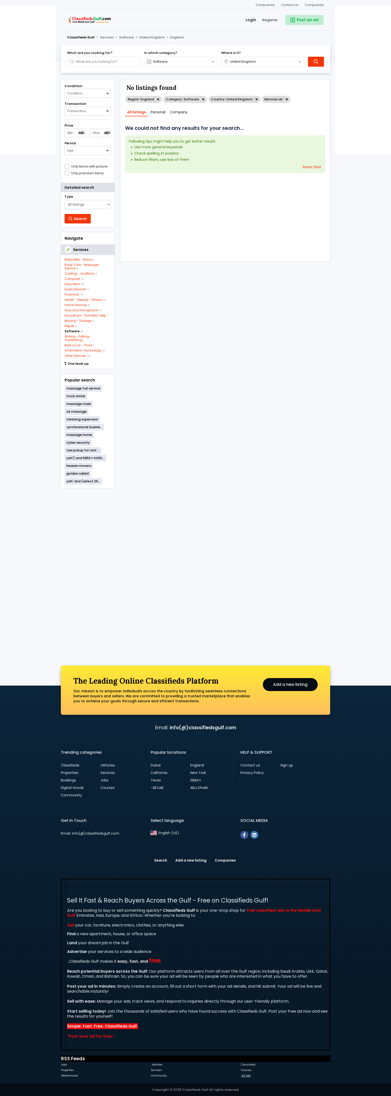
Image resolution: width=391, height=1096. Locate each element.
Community (71, 795)
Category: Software (182, 99)
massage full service (83, 388)
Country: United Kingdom (231, 99)
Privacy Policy (252, 772)
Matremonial (69, 1076)
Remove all (273, 99)
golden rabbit (77, 473)
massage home (79, 434)
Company (179, 112)
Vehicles (107, 765)
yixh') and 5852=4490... (85, 458)
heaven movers (78, 465)
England (197, 765)
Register (270, 19)
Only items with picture (89, 166)
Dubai (156, 765)
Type (69, 197)
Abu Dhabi (199, 787)
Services (107, 772)
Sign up (286, 765)
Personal (158, 112)
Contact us (289, 5)
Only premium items (87, 173)
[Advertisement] (88, 568)
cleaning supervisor (82, 419)
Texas (156, 780)
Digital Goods (72, 787)
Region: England (141, 99)
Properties (69, 772)
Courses (107, 787)
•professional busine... (84, 427)
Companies (314, 5)
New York (198, 772)
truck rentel (75, 396)
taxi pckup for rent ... (82, 450)
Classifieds (70, 765)
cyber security (78, 442)
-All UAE (157, 787)
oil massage (76, 411)
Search (160, 860)
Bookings (68, 780)
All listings (136, 112)
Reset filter (312, 167)
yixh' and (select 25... (83, 481)
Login (251, 19)
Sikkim (195, 780)
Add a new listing (290, 684)
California (159, 772)
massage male (78, 403)
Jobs (104, 780)
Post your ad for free (90, 1036)
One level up (77, 364)
